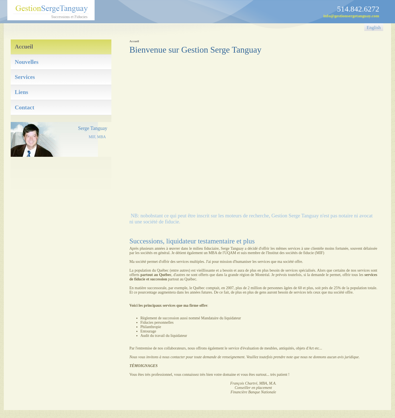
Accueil (24, 46)
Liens (21, 92)
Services (25, 77)
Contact (24, 107)
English (374, 27)
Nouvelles (26, 62)
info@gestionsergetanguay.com (351, 15)
